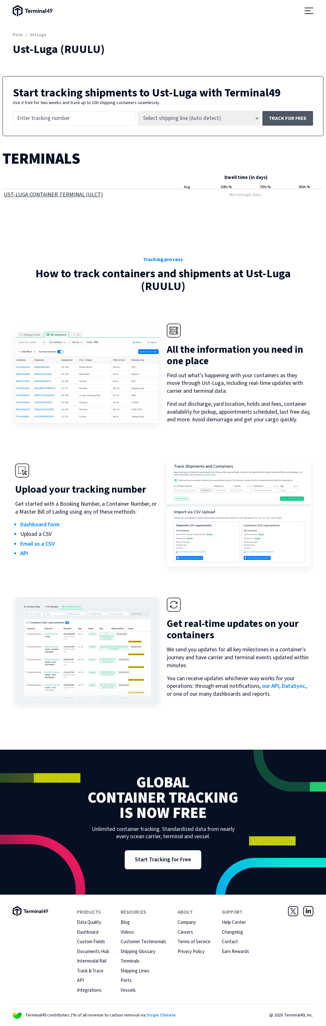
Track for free (288, 118)
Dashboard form (40, 525)
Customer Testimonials (143, 941)
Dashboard (87, 932)
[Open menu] (308, 11)
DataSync (293, 686)
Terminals (130, 961)
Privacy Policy (191, 951)
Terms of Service (194, 941)
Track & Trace (90, 971)
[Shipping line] (199, 118)
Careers (185, 932)
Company (187, 922)
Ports (18, 35)
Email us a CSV (37, 544)
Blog (125, 922)
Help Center (234, 922)
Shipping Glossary (138, 951)
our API (270, 686)
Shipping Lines (135, 971)
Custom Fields (91, 941)
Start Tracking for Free (163, 860)
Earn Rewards (235, 951)
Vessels (128, 990)
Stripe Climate (161, 1015)
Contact (230, 941)
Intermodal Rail (91, 961)
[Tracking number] (74, 118)
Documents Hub (93, 951)
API (24, 553)
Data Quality (89, 922)
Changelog (232, 932)
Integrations (89, 990)
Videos (127, 932)
